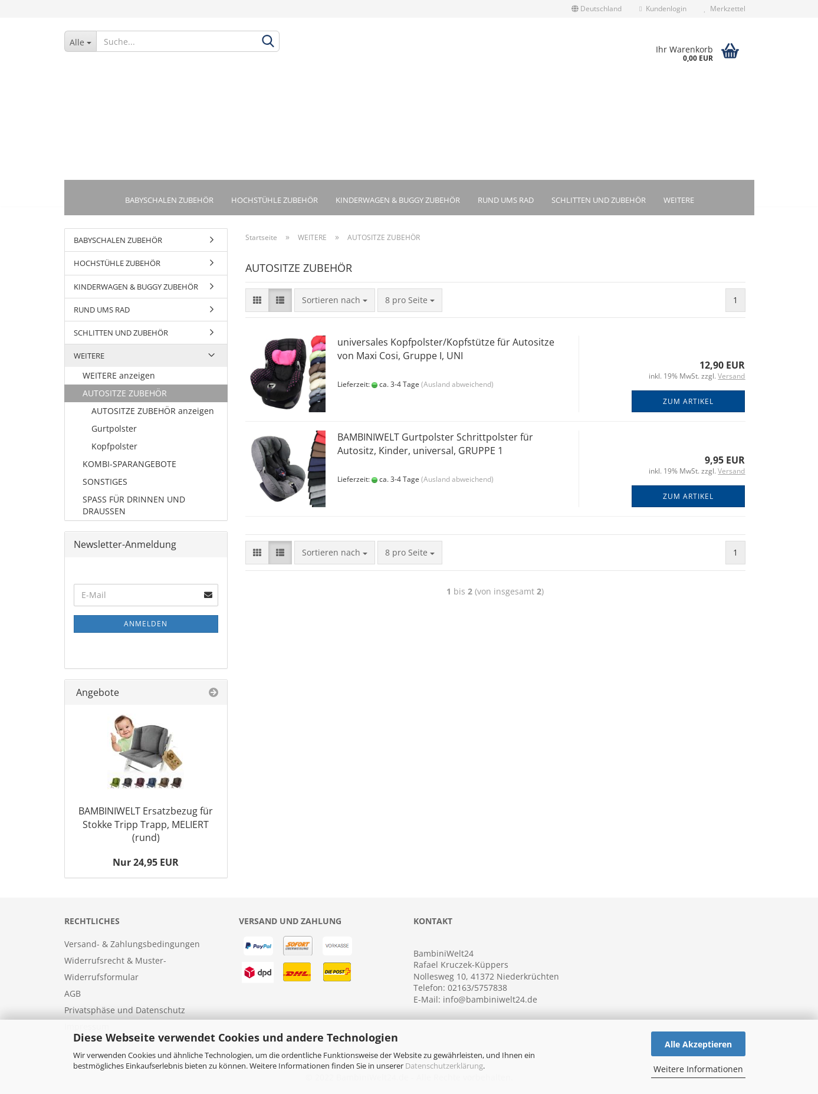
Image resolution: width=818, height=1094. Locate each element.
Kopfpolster (114, 448)
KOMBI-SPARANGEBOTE (129, 465)
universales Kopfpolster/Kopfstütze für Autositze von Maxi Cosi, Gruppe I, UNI (445, 350)
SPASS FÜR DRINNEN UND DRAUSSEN (134, 506)
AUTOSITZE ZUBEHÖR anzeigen (152, 412)
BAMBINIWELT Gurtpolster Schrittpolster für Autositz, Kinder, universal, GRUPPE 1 (435, 445)
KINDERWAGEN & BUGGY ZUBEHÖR (398, 200)
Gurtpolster (114, 430)
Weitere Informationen (698, 1069)
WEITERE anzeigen (119, 377)
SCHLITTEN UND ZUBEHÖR (598, 200)
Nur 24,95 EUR (146, 864)
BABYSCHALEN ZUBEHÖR (169, 200)
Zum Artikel (688, 403)
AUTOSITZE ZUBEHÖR (125, 394)
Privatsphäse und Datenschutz (124, 1011)
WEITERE (678, 200)
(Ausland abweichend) (457, 386)
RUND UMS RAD (506, 200)
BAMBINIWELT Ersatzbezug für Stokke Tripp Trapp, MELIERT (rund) (145, 826)
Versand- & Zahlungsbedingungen (132, 945)
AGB (72, 995)
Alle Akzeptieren (698, 1044)
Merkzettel (724, 9)
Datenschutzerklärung (444, 1065)
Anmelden (145, 625)
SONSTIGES (105, 483)
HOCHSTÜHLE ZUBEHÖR (274, 200)
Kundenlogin (662, 9)
